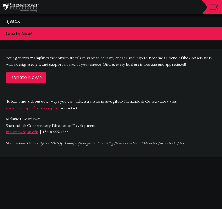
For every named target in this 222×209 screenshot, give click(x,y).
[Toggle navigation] (214, 7)
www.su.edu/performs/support (32, 107)
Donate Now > (26, 77)
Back (15, 21)
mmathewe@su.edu (22, 131)
